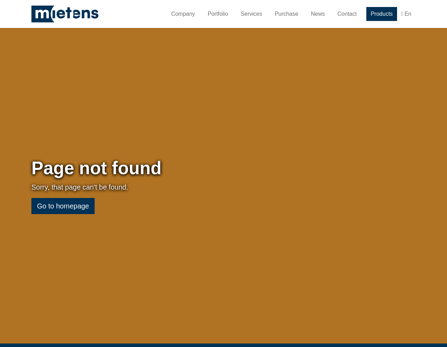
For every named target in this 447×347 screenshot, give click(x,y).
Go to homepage (63, 210)
